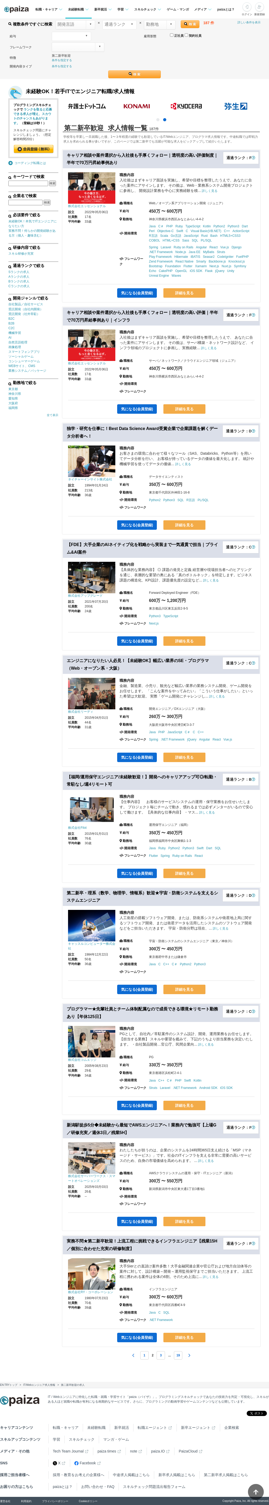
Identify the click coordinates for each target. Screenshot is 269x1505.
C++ (227, 231)
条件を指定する (62, 60)
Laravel (166, 247)
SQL (195, 240)
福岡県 (13, 408)
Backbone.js (217, 261)
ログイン (247, 14)
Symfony (240, 266)
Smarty (201, 261)
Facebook (85, 1463)
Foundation (173, 266)
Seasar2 (209, 257)
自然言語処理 (17, 342)
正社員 (177, 35)
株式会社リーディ (80, 712)
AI (9, 337)
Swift (179, 231)
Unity (230, 271)
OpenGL (181, 271)
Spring (153, 247)
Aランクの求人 (18, 277)
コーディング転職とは (30, 163)
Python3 (233, 226)
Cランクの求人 (19, 286)
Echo (152, 271)
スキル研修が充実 (21, 253)
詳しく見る (210, 191)
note (133, 1451)
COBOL (154, 240)
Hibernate (181, 257)
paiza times (106, 1451)
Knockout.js (237, 261)
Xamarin (201, 266)
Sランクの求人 (18, 272)
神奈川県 (14, 394)
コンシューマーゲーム (24, 361)
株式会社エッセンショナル (87, 206)
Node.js (180, 252)
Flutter (187, 266)
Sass (185, 240)
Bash (213, 236)
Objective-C (165, 231)
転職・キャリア (66, 1427)
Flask (209, 271)
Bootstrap (155, 266)
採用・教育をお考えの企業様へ (78, 1475)
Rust (204, 236)
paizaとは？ (226, 9)
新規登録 (259, 14)
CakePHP (166, 271)
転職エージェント (152, 1427)
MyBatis (208, 252)
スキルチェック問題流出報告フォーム (154, 1487)
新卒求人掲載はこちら (176, 1475)
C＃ (161, 226)
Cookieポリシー (88, 1501)
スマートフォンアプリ (24, 352)
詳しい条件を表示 (249, 22)
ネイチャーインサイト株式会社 (90, 479)
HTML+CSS (171, 240)
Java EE (194, 252)
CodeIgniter (225, 257)
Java (152, 226)
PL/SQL (206, 240)
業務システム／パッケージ (27, 371)
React (213, 247)
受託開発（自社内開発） (25, 309)
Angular (201, 247)
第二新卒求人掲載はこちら (226, 1475)
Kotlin (207, 226)
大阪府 (13, 403)
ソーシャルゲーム (21, 356)
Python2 (219, 226)
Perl (151, 231)
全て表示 (52, 415)
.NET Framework (161, 252)
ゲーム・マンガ (178, 9)
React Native (184, 261)
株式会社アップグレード (85, 595)
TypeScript (192, 226)
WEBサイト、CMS (21, 366)
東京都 (13, 389)
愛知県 (13, 398)
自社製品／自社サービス (25, 304)
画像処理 (14, 347)
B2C (11, 319)
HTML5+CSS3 (230, 236)
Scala (164, 236)
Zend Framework (161, 261)
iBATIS (195, 257)
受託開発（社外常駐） (24, 314)
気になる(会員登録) (137, 293)
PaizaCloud (188, 1451)
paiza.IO (158, 1451)
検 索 (190, 24)
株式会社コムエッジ (82, 1060)
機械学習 (14, 333)
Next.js (214, 266)
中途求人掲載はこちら (131, 1475)
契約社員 (193, 35)
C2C (11, 328)
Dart (245, 226)
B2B (11, 323)
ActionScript (240, 231)
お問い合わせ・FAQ (97, 1487)
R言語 (153, 236)
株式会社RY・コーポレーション (90, 1292)
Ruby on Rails (183, 247)
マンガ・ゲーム (116, 1439)
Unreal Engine (159, 275)
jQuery (219, 271)
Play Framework (160, 257)
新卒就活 (121, 1427)
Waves (176, 275)
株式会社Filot (77, 828)
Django (236, 247)
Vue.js (224, 247)
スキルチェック (82, 1439)
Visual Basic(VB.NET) (206, 231)
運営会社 (5, 1501)
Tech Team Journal (68, 1451)
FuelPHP (242, 257)
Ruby (179, 226)
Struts (221, 252)
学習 (56, 1439)
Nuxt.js (226, 266)
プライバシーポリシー (55, 1501)
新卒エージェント (195, 1427)
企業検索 (231, 1427)
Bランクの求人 (18, 281)
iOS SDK (196, 271)
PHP (169, 226)
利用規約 (26, 1501)
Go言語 (176, 236)
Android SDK (208, 1088)
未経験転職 (96, 1427)
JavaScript (191, 236)
